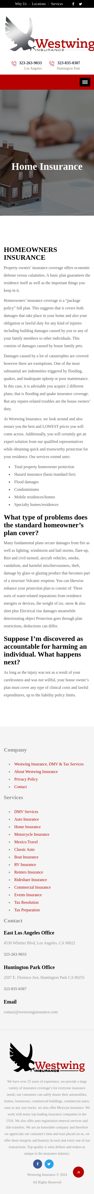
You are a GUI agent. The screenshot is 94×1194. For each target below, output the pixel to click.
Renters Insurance (28, 872)
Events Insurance (28, 895)
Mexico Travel (26, 842)
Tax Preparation (27, 910)
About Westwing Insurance (36, 771)
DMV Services (26, 812)
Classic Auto (24, 849)
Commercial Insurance (32, 887)
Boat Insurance (26, 857)
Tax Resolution (26, 902)
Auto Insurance (26, 819)
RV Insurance (25, 864)
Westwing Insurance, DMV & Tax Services (49, 764)
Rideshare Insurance (30, 880)
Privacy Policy (26, 779)
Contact (20, 787)
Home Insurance (27, 827)
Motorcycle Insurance (31, 834)
